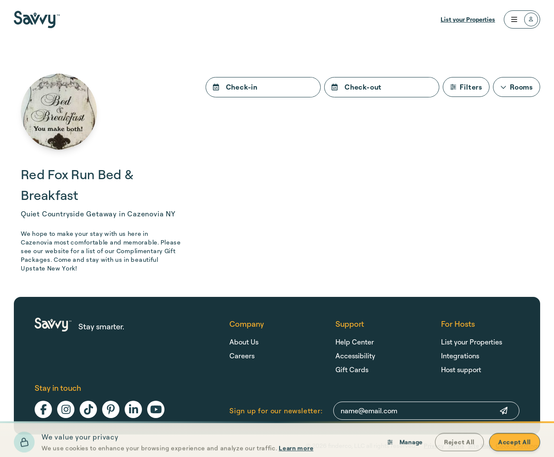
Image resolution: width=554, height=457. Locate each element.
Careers (241, 355)
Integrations (460, 355)
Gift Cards (351, 369)
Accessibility (355, 355)
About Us (243, 342)
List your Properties (468, 19)
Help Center (354, 342)
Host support (461, 369)
